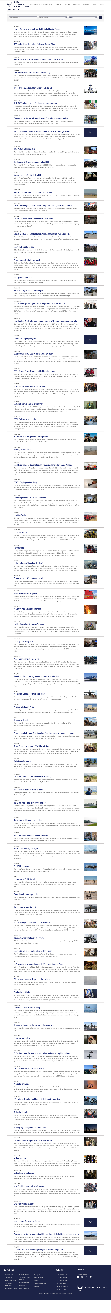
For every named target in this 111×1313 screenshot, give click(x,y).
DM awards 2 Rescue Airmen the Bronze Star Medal (33, 218)
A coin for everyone (21, 1083)
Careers (59, 1269)
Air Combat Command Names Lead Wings (30, 693)
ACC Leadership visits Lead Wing (26, 658)
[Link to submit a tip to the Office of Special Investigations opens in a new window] (37, 1275)
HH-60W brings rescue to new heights (28, 290)
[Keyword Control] (23, 17)
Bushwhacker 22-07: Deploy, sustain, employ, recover (34, 353)
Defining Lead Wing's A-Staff (25, 641)
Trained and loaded (21, 1112)
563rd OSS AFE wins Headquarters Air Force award (33, 950)
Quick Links (9, 1269)
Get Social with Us (83, 1274)
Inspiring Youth (20, 514)
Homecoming (19, 547)
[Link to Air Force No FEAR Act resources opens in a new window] (23, 1285)
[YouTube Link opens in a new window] (90, 1277)
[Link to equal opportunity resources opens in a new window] (9, 1280)
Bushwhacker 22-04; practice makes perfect (31, 436)
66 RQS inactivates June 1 (24, 277)
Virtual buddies (20, 1157)
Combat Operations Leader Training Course (30, 497)
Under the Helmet (20, 532)
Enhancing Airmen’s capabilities (26, 894)
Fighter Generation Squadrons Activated (29, 623)
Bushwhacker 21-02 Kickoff (24, 878)
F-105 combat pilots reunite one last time (29, 386)
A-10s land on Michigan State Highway (28, 820)
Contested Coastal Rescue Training (27, 1007)
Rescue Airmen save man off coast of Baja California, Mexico (37, 28)
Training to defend (21, 719)
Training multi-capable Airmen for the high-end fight (34, 1024)
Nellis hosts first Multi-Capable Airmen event (31, 835)
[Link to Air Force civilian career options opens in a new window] (60, 1288)
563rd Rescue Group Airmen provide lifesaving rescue (34, 371)
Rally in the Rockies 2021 (23, 761)
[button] (3, 4)
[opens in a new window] (102, 4)
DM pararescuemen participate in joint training (32, 979)
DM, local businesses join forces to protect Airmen (33, 1140)
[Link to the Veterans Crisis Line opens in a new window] (40, 1283)
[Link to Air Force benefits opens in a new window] (61, 1277)
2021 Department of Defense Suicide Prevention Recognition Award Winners (43, 464)
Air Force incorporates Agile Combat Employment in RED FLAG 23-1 (39, 303)
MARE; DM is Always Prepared (25, 593)
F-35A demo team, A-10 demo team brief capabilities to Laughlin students (42, 1053)
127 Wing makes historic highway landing (29, 802)
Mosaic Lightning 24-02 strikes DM (27, 174)
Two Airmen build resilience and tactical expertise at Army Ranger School (42, 131)
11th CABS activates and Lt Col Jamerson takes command (35, 103)
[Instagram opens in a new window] (82, 1277)
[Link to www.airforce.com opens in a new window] (61, 1275)
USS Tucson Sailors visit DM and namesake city (32, 72)
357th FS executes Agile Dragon (26, 848)
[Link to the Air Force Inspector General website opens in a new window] (24, 1275)
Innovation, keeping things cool (25, 338)
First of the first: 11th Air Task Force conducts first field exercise (38, 59)
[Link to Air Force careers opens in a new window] (61, 1280)
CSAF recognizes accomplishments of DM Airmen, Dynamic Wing (38, 963)
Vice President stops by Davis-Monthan (29, 1186)
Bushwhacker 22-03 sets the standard (28, 578)
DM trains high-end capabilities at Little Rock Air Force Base (37, 1099)
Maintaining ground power (24, 1173)
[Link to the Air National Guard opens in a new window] (61, 1286)
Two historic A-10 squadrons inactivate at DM (31, 161)
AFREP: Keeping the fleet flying (25, 482)
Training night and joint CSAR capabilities (30, 1127)
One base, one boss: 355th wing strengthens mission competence (38, 1249)
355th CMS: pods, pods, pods (25, 419)
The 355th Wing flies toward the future (29, 937)
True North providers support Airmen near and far (33, 87)
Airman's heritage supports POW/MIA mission (31, 746)
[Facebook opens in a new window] (78, 1277)
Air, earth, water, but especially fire (27, 608)
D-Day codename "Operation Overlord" (28, 562)
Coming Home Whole (22, 992)
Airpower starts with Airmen (24, 706)
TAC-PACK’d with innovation (24, 148)
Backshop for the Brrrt (22, 1037)
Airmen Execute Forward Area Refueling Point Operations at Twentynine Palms (43, 732)
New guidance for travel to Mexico (27, 1221)
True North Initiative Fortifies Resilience (29, 789)
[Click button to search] (100, 17)
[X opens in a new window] (86, 1277)
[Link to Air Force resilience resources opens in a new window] (37, 1280)
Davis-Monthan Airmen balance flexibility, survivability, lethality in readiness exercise (46, 1234)
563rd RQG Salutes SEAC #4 (24, 246)
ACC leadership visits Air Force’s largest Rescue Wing (34, 44)
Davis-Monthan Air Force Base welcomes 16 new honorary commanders (41, 118)
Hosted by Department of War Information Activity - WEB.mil (55, 1292)
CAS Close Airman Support (24, 1203)
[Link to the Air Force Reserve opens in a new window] (61, 1283)
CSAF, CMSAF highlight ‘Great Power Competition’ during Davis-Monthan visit (43, 205)
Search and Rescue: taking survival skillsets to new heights (36, 676)
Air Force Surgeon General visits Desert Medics (32, 922)
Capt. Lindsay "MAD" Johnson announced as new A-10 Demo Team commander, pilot (45, 320)
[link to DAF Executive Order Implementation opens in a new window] (41, 4)
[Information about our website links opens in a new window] (23, 1282)
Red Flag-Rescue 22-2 (22, 449)
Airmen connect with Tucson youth (27, 259)
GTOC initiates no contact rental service (29, 1068)
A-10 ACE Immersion (22, 865)
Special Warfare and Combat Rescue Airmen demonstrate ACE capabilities (42, 233)
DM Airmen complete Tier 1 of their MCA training (32, 776)
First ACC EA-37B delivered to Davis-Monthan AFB (33, 192)
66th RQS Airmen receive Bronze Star (28, 403)
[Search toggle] (107, 4)
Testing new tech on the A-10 (25, 907)
